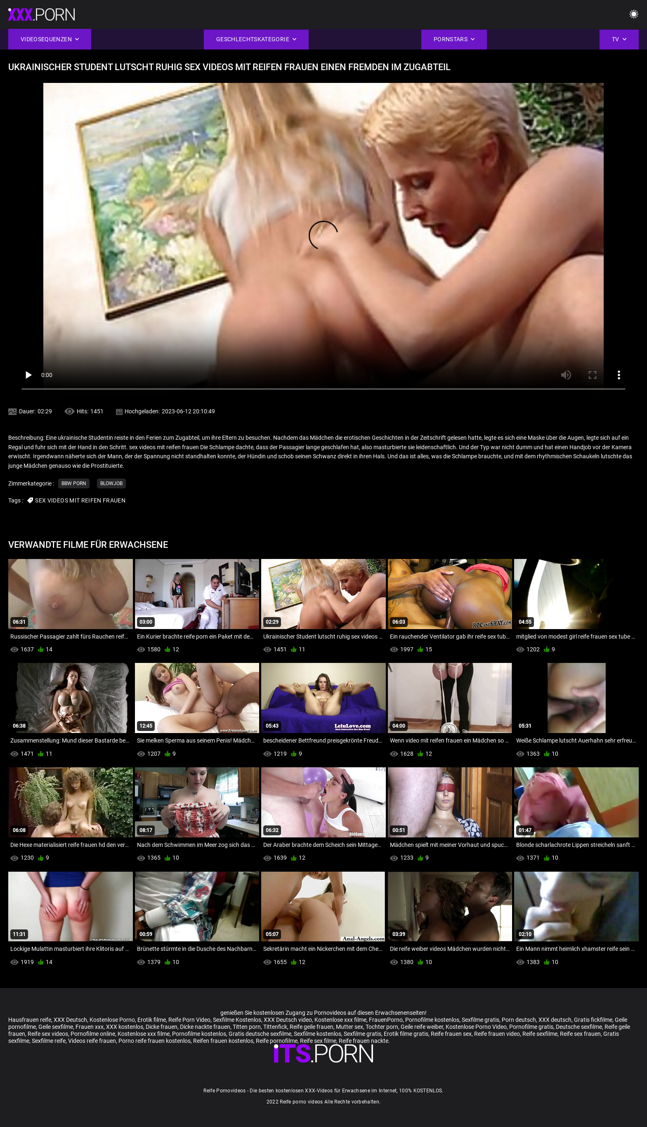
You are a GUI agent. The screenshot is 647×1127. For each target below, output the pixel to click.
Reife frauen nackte (363, 1040)
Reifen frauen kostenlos (223, 1040)
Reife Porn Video (189, 1019)
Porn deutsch (519, 1019)
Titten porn (247, 1026)
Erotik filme (151, 1019)
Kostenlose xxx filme (340, 1019)
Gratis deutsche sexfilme (260, 1033)
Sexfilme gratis (480, 1019)
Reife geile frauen (311, 1026)
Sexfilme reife (49, 1040)
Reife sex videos (48, 1033)
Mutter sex (349, 1026)
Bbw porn (73, 483)
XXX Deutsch (70, 1019)
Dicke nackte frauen (205, 1026)
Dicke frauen (161, 1026)
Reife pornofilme (277, 1040)
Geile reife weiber (422, 1026)
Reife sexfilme (539, 1033)
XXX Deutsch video (288, 1019)
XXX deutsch (554, 1019)
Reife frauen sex (451, 1033)
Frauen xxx (90, 1026)
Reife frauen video (497, 1033)
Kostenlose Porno (112, 1019)
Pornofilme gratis (531, 1026)
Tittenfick (275, 1026)
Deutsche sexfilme (579, 1026)
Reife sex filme (318, 1040)
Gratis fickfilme (593, 1019)
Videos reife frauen (92, 1040)
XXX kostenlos (124, 1026)
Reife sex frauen (580, 1033)
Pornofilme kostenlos (432, 1019)
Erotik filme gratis (406, 1033)
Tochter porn (382, 1026)
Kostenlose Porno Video (476, 1026)
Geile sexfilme (55, 1026)
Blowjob (111, 483)
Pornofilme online (93, 1033)
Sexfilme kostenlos (317, 1033)
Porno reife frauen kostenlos (154, 1040)
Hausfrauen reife (29, 1019)
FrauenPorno (386, 1019)
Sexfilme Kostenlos (237, 1019)
